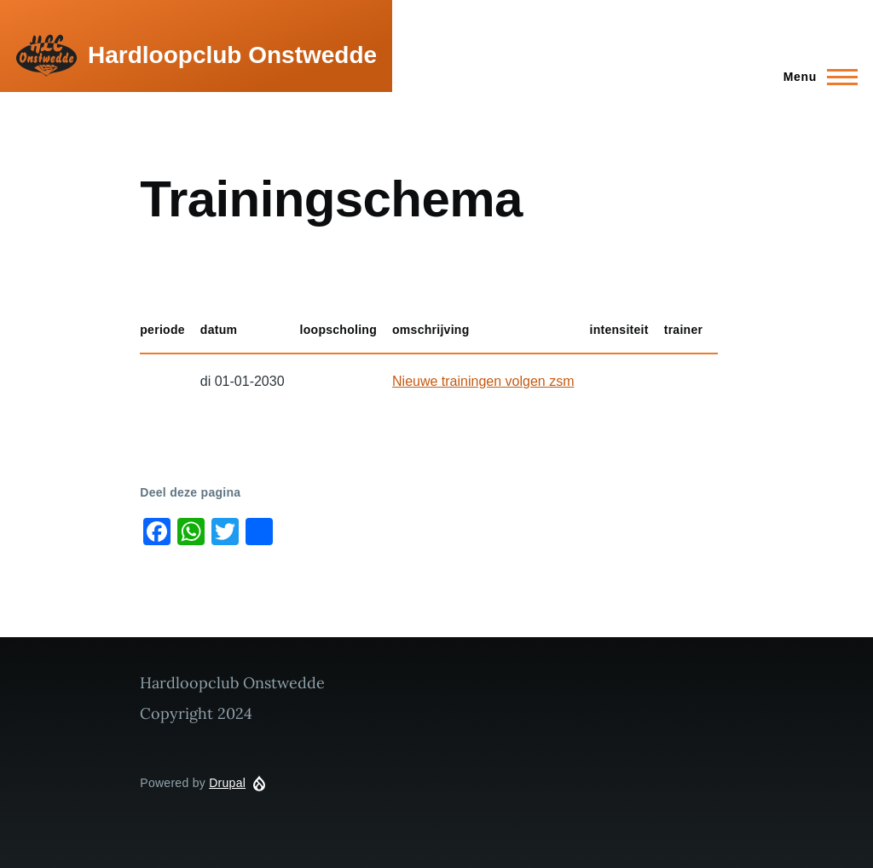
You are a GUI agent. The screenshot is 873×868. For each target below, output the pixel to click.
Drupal (227, 783)
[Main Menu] (815, 76)
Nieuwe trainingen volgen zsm (483, 381)
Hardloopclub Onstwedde (232, 55)
